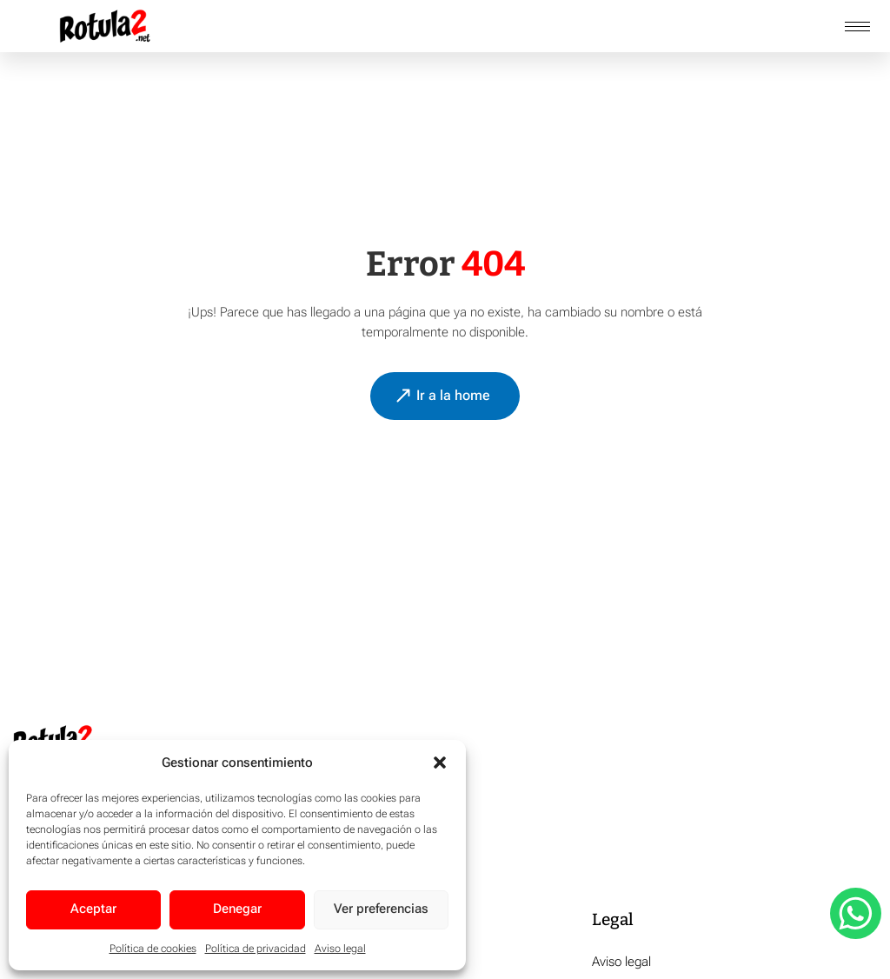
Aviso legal (340, 948)
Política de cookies (153, 948)
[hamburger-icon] (857, 26)
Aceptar (93, 909)
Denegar (237, 909)
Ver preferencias (381, 909)
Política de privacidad (255, 948)
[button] (439, 762)
